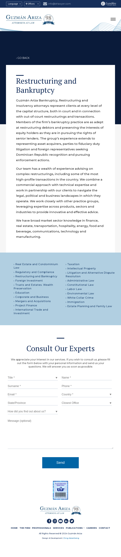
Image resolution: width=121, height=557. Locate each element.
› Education (21, 292)
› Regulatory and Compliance (34, 272)
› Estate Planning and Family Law (89, 306)
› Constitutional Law (80, 284)
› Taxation (73, 264)
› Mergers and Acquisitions (32, 301)
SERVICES (58, 528)
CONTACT (104, 528)
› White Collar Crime (80, 297)
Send (60, 463)
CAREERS (91, 528)
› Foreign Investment (28, 280)
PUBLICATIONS (75, 528)
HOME (14, 528)
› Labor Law (74, 289)
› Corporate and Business (31, 296)
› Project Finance (25, 305)
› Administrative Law (80, 280)
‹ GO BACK (22, 57)
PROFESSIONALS (41, 528)
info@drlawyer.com (57, 3)
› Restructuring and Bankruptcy (35, 276)
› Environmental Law (80, 293)
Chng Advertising (71, 538)
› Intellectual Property (81, 268)
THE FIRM (25, 528)
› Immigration (75, 302)
